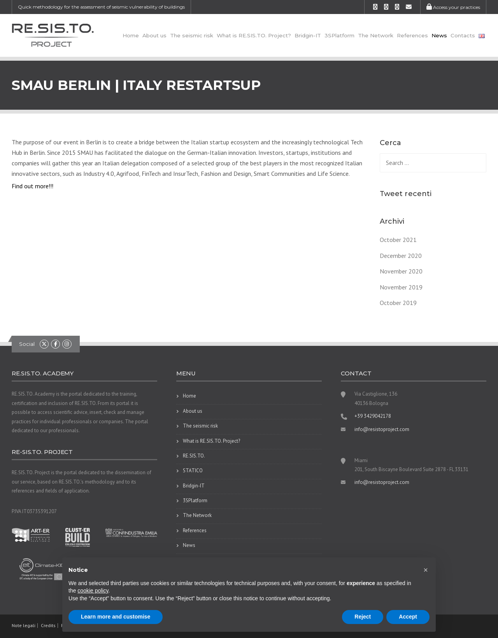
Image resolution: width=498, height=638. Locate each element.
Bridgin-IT (308, 35)
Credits (48, 625)
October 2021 (398, 240)
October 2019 (398, 303)
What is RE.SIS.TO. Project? (254, 35)
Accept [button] (408, 616)
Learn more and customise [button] (115, 616)
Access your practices (453, 7)
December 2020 (401, 255)
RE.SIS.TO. (194, 455)
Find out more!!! (32, 186)
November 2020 (401, 271)
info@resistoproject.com (381, 429)
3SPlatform (339, 35)
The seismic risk (191, 35)
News (439, 35)
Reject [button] (362, 616)
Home (131, 35)
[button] (425, 570)
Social (27, 344)
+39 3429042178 (372, 416)
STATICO (193, 470)
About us (154, 35)
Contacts (463, 35)
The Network (375, 35)
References (412, 35)
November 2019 (401, 287)
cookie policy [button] (92, 590)
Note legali (23, 625)
